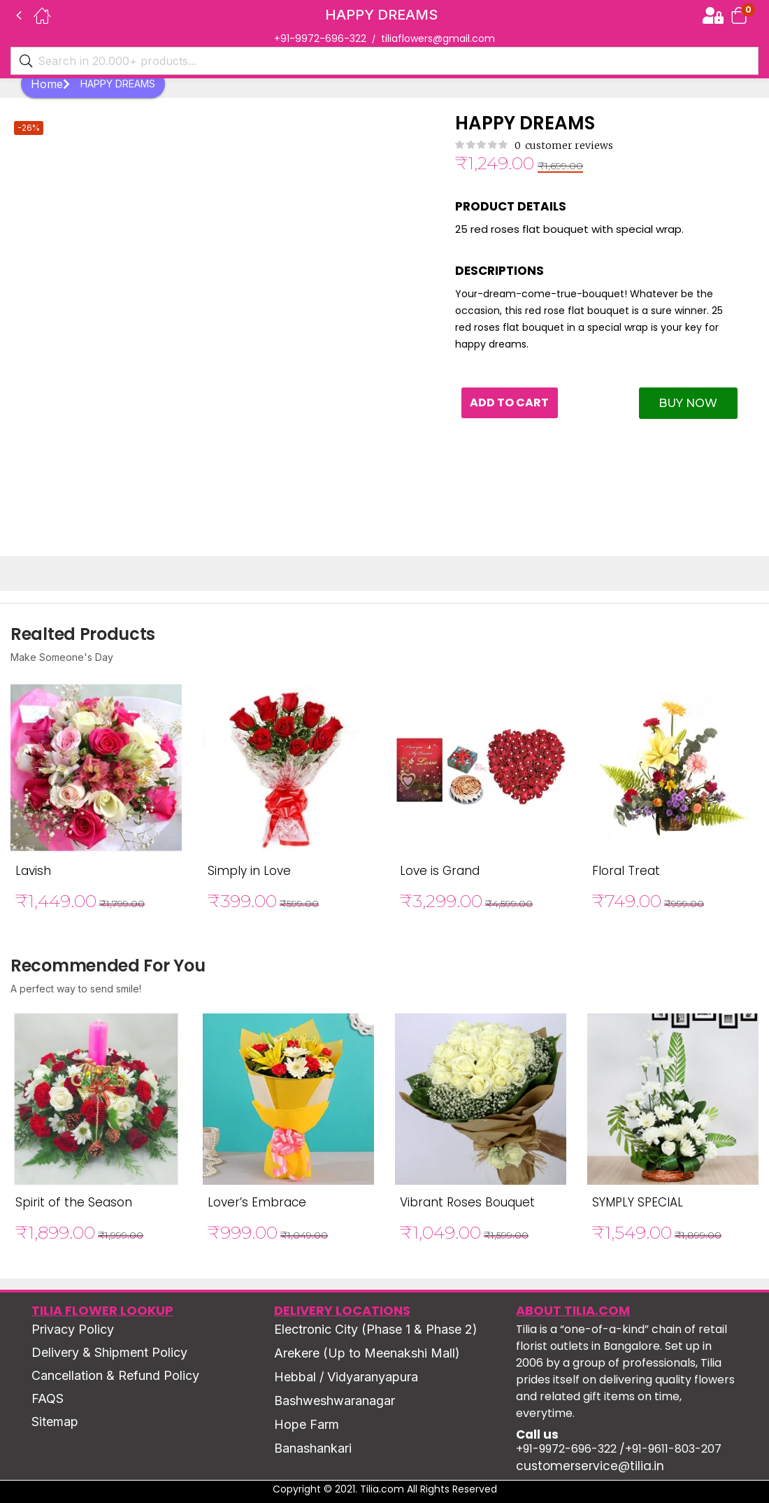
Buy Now (688, 403)
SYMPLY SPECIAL (637, 1202)
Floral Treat (626, 870)
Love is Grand (440, 870)
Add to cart (512, 403)
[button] (739, 15)
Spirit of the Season (73, 1202)
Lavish (33, 870)
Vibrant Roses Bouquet (467, 1202)
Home (50, 84)
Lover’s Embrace (257, 1202)
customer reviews (564, 145)
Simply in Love (249, 870)
